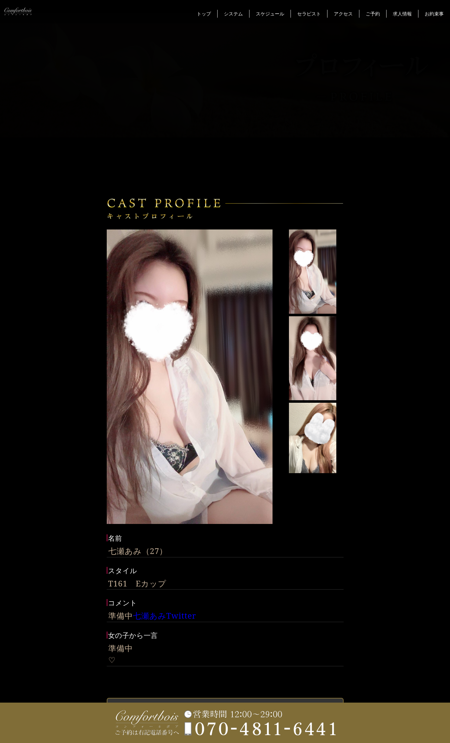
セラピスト (309, 13)
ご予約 (373, 13)
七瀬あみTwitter (164, 615)
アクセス (343, 13)
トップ (204, 13)
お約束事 (434, 13)
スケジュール (270, 13)
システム (233, 13)
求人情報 (402, 13)
